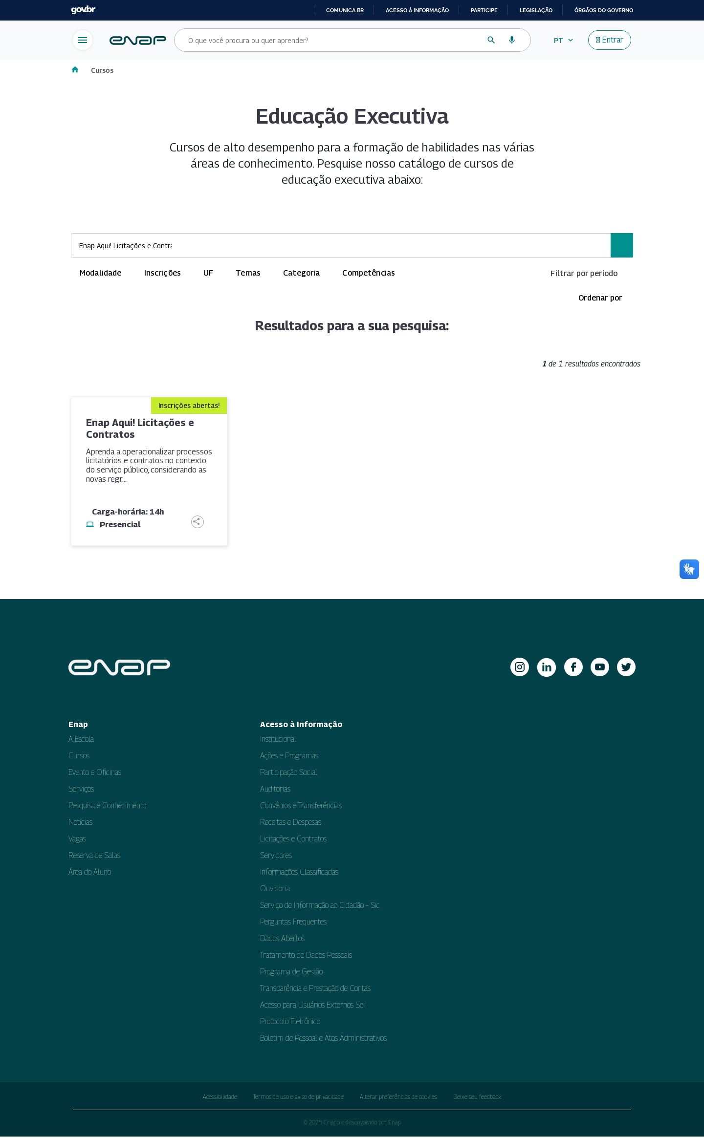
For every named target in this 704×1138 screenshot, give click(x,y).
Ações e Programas (289, 757)
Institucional (278, 740)
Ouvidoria (275, 890)
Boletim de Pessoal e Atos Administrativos (323, 1039)
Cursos (103, 70)
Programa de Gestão (291, 973)
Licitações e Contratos (293, 840)
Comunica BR (345, 10)
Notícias (80, 823)
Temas (248, 274)
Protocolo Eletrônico (290, 1023)
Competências (368, 274)
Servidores (276, 856)
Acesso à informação (417, 10)
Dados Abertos (282, 940)
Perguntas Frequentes (293, 923)
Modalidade (101, 274)
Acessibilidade (220, 1098)
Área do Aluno (89, 873)
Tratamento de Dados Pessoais (306, 956)
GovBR (83, 10)
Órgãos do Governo (603, 10)
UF (208, 274)
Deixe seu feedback (477, 1098)
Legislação (536, 10)
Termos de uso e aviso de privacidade (298, 1098)
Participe (484, 10)
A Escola (81, 740)
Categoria (301, 274)
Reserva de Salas (94, 856)
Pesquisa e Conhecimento (107, 807)
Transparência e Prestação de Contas (315, 989)
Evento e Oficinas (94, 773)
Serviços (81, 790)
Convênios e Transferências (301, 807)
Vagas (77, 840)
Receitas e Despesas (290, 823)
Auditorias (275, 790)
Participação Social (288, 773)
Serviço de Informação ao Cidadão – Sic (320, 906)
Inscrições (162, 274)
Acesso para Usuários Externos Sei (312, 1006)
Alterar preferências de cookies (398, 1098)
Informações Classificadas (299, 873)
